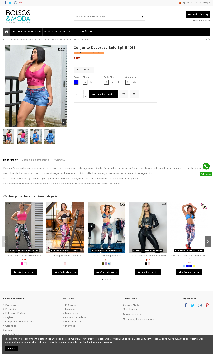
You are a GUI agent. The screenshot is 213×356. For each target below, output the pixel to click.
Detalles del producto (35, 159)
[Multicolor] (109, 263)
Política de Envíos (15, 313)
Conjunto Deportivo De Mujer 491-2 (189, 257)
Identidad (70, 309)
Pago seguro (12, 305)
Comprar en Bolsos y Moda (19, 321)
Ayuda (8, 330)
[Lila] (106, 263)
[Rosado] (65, 263)
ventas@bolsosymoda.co (140, 319)
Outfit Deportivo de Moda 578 (65, 255)
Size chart (84, 69)
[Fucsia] (22, 263)
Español (185, 3)
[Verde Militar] (103, 263)
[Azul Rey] (190, 266)
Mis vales (70, 325)
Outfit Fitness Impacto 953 (106, 255)
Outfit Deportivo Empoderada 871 (148, 255)
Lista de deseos (73, 321)
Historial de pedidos (75, 317)
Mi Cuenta (70, 305)
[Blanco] (25, 263)
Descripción (10, 159)
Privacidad (11, 309)
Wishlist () (203, 3)
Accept (11, 348)
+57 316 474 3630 (135, 314)
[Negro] (146, 263)
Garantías (10, 325)
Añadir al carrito (103, 94)
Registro (9, 317)
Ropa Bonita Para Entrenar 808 (24, 255)
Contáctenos (12, 334)
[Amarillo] (194, 266)
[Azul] (187, 266)
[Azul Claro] (184, 266)
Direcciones (71, 313)
